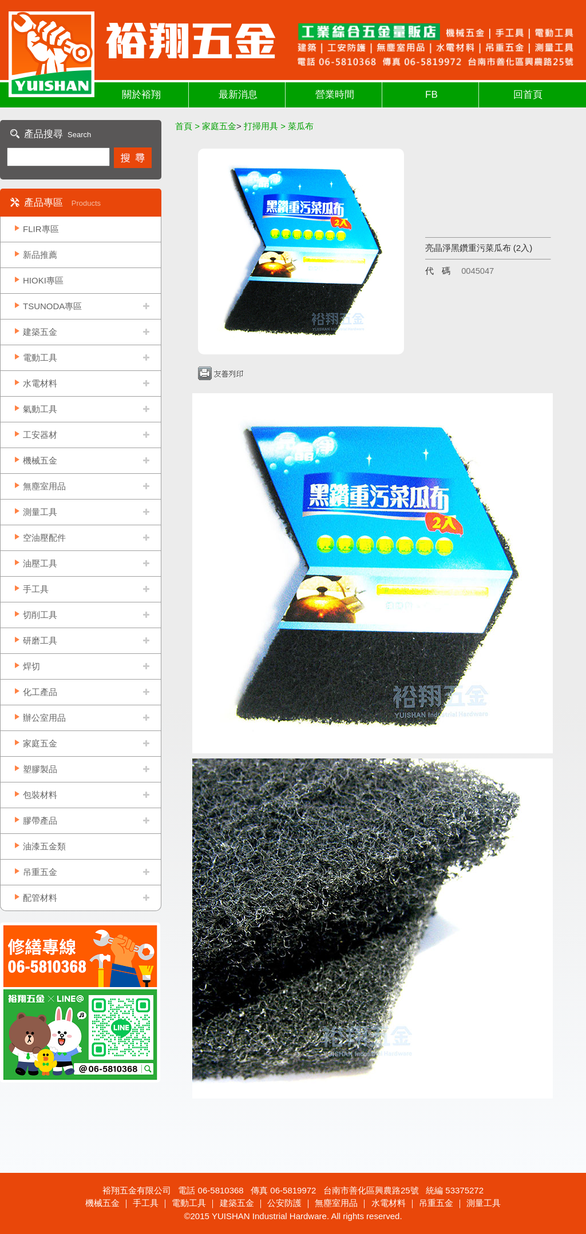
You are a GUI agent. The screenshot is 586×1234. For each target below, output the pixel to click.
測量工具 (40, 512)
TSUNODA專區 (52, 306)
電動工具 (40, 357)
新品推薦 (40, 254)
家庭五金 (40, 743)
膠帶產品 (40, 820)
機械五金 (40, 460)
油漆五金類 (44, 846)
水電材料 (40, 383)
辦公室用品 (44, 717)
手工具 (36, 589)
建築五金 (40, 332)
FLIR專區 (41, 229)
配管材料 (40, 897)
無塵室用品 (44, 486)
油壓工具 (40, 563)
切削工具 (40, 615)
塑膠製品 (40, 769)
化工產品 (40, 692)
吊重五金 (40, 872)
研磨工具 (40, 640)
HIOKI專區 (43, 280)
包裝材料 (40, 795)
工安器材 (40, 435)
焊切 (31, 666)
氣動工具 (40, 409)
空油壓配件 (44, 537)
